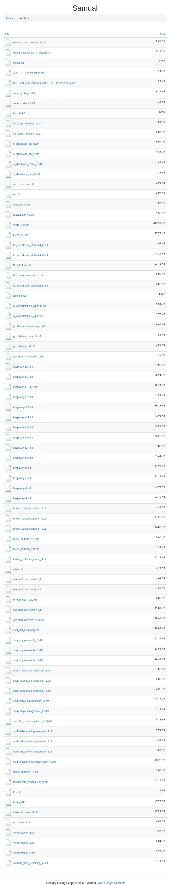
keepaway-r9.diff (22, 498)
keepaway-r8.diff (22, 488)
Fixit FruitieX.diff (22, 265)
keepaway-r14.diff (23, 417)
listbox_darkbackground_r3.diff (30, 528)
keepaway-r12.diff (23, 397)
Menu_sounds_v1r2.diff (26, 538)
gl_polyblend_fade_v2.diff (27, 336)
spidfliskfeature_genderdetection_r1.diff (35, 761)
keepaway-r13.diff (23, 407)
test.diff (17, 792)
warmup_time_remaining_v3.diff (30, 863)
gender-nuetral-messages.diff (29, 326)
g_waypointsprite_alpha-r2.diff (29, 306)
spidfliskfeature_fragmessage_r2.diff (33, 741)
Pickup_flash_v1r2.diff (25, 599)
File (7, 33)
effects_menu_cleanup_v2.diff (29, 42)
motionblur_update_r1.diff (27, 579)
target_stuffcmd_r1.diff (25, 771)
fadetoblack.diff (21, 204)
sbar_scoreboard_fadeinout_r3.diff (32, 690)
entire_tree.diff (21, 224)
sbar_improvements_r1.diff (28, 640)
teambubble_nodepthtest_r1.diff (30, 782)
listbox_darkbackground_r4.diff (30, 559)
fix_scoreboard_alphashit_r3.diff (30, 285)
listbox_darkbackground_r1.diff (30, 508)
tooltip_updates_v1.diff (25, 812)
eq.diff (16, 194)
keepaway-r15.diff (23, 427)
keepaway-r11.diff (23, 376)
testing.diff (18, 802)
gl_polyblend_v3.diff (24, 346)
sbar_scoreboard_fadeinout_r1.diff (32, 670)
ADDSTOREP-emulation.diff (28, 73)
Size (162, 33)
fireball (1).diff (20, 235)
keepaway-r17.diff (23, 447)
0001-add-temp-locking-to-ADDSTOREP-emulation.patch (44, 83)
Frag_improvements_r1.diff (28, 275)
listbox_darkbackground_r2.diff (30, 518)
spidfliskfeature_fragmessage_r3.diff (33, 751)
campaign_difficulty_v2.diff (27, 133)
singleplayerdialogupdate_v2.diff (31, 711)
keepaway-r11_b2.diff (25, 387)
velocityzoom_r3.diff (24, 853)
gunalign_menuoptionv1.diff (28, 356)
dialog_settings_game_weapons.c (32, 52)
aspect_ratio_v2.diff (24, 103)
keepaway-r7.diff (22, 478)
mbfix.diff (18, 569)
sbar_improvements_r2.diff (28, 650)
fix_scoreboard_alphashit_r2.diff (30, 255)
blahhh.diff (19, 113)
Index (9, 18)
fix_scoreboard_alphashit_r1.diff (30, 245)
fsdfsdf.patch (20, 295)
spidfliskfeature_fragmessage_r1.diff (33, 731)
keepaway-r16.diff (23, 437)
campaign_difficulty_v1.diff (27, 123)
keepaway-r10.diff (23, 366)
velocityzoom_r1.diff (24, 832)
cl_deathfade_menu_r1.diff (28, 164)
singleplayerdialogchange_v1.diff (31, 701)
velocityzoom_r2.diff (24, 842)
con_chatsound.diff (23, 184)
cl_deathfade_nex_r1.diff (26, 174)
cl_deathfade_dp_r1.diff (26, 143)
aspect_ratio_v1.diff (24, 93)
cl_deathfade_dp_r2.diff (26, 154)
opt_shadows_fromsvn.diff (27, 609)
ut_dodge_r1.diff (22, 822)
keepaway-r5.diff (22, 468)
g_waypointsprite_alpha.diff (28, 316)
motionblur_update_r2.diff (27, 589)
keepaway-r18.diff (23, 457)
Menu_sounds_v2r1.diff (26, 549)
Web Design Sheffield (111, 883)
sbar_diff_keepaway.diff (26, 630)
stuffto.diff (18, 62)
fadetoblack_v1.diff (23, 214)
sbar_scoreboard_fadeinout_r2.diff (32, 680)
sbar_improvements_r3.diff (28, 660)
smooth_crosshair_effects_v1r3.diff (32, 721)
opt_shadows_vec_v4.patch (28, 620)
